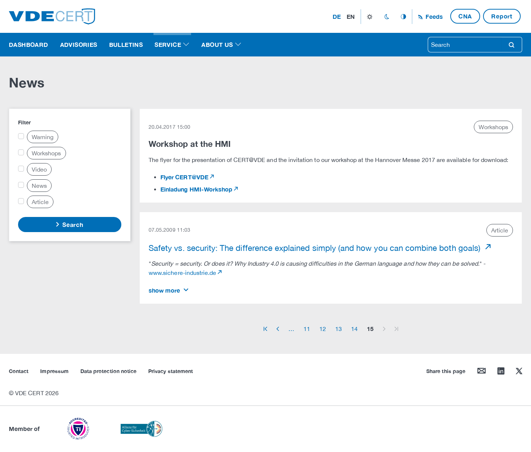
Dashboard (28, 44)
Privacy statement (170, 371)
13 (338, 328)
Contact (18, 371)
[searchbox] (465, 44)
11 (306, 328)
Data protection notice (108, 371)
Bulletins (126, 44)
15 (370, 328)
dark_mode (386, 17)
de (337, 16)
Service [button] (168, 44)
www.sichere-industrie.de (182, 272)
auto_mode (403, 17)
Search (71, 224)
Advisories (78, 44)
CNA (465, 16)
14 (354, 328)
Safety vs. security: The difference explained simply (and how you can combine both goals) (316, 248)
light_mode (369, 17)
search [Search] (511, 45)
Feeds (433, 16)
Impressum (54, 371)
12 (322, 328)
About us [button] (217, 44)
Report (502, 16)
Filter (24, 122)
